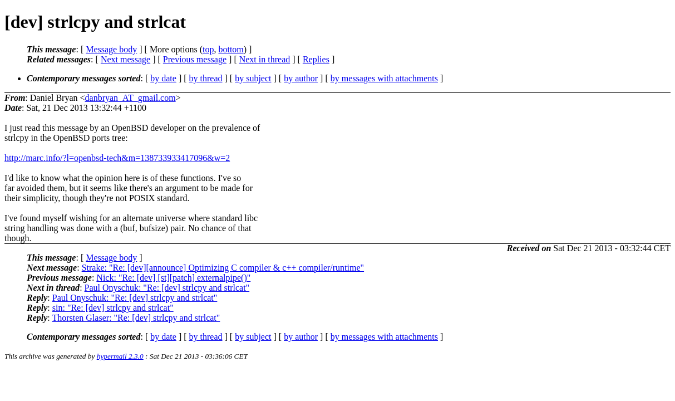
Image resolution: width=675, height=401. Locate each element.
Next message (125, 59)
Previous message (194, 59)
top (208, 49)
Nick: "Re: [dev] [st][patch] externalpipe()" (173, 277)
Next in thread (264, 59)
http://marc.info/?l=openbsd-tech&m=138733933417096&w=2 (117, 158)
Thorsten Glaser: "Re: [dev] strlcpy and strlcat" (136, 317)
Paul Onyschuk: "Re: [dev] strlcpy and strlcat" (167, 287)
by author (301, 78)
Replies (316, 59)
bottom (230, 49)
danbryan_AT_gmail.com (130, 97)
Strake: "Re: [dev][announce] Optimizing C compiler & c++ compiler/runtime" (223, 267)
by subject (253, 78)
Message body (111, 49)
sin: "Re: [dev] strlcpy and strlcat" (113, 307)
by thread (206, 78)
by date (163, 78)
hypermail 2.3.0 (120, 356)
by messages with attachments (384, 78)
